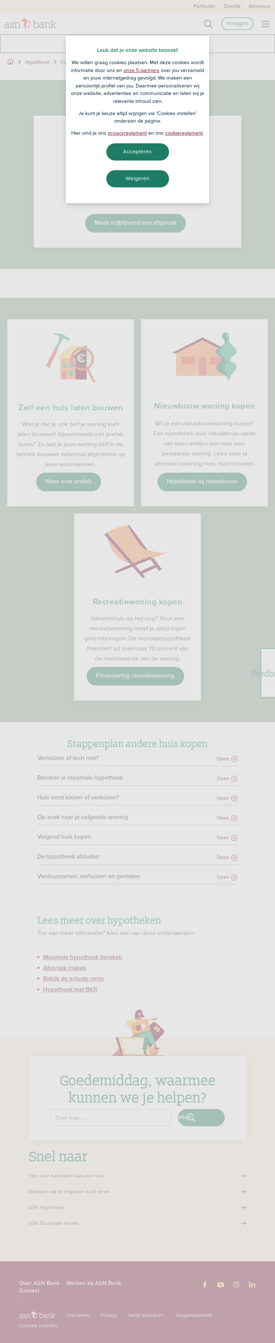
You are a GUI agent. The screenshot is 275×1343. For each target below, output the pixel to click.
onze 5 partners (141, 70)
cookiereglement (184, 133)
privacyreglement (127, 133)
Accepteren (137, 151)
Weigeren (137, 178)
